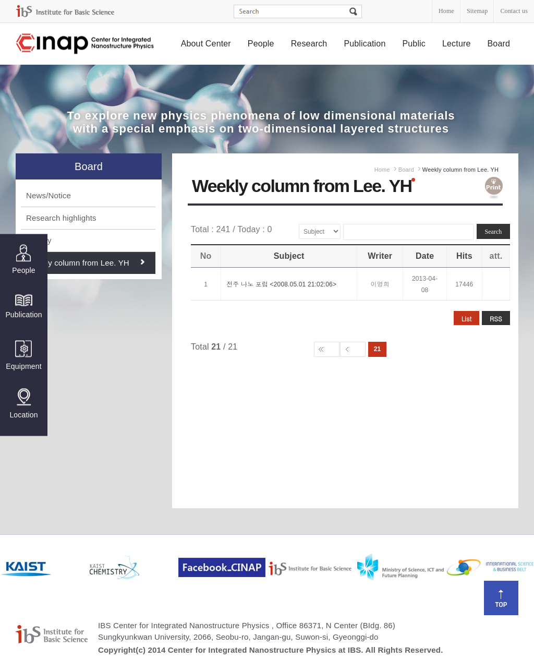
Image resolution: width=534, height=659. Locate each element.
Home (446, 11)
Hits (464, 255)
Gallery (39, 240)
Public (414, 43)
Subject (289, 255)
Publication (364, 43)
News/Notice (48, 195)
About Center (206, 43)
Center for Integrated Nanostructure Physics (85, 44)
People (261, 43)
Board (499, 43)
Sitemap (477, 11)
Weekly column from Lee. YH (77, 262)
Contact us (514, 11)
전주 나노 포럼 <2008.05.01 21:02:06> (281, 284)
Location (23, 403)
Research (309, 43)
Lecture (456, 43)
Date (425, 255)
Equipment (23, 355)
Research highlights (61, 217)
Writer (380, 255)
